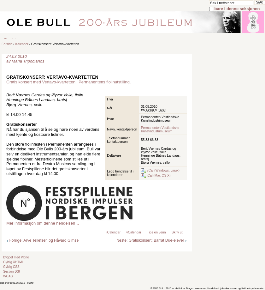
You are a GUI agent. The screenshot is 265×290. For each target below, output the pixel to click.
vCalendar (133, 232)
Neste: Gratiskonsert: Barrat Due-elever (151, 240)
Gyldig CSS (11, 267)
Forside (7, 44)
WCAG (8, 276)
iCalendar (113, 232)
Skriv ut (177, 232)
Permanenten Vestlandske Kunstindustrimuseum (160, 129)
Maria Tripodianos (28, 61)
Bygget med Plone (16, 257)
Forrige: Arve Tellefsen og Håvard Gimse (42, 240)
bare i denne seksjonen (237, 8)
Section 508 (11, 271)
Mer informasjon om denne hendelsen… (42, 223)
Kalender (21, 44)
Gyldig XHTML (13, 262)
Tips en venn (156, 232)
